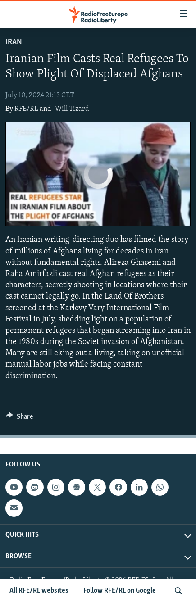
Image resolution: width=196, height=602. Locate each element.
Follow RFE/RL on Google (119, 590)
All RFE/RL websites (38, 590)
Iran (13, 42)
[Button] (19, 418)
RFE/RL (26, 109)
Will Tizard (72, 109)
